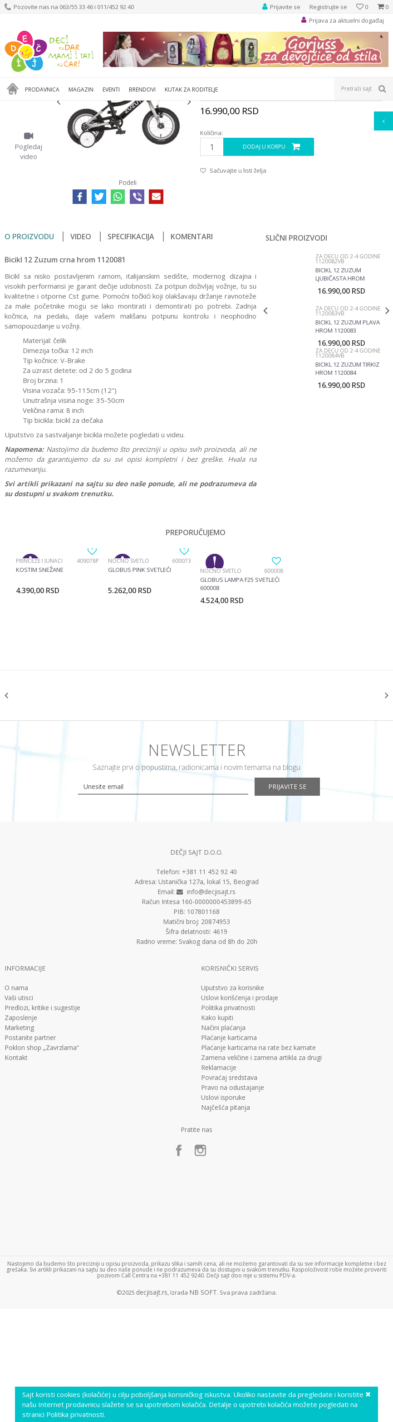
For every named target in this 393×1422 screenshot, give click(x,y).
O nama (16, 1101)
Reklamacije (218, 1181)
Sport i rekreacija (86, 106)
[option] (28, 155)
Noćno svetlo (128, 666)
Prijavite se (296, 899)
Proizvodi (46, 106)
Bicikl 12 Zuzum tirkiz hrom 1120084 (347, 474)
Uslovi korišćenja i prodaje (239, 1111)
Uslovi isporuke (223, 1210)
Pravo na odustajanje (232, 1200)
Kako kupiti (217, 1131)
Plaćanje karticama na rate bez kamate (258, 1161)
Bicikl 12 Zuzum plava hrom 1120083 (347, 432)
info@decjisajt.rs (211, 1005)
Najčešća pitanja (225, 1220)
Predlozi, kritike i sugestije (42, 1121)
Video (80, 342)
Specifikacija (131, 342)
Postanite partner (30, 1151)
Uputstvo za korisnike (232, 1101)
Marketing (19, 1141)
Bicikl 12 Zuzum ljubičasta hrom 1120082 (339, 380)
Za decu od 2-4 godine (243, 106)
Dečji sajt (16, 106)
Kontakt (16, 1171)
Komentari (192, 342)
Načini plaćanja (223, 1141)
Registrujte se (328, 7)
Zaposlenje (21, 1131)
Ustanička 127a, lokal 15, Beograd (208, 995)
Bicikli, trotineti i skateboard (151, 106)
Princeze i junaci (39, 666)
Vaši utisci (19, 1111)
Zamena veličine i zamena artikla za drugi (261, 1171)
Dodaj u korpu (264, 252)
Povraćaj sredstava (229, 1191)
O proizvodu (29, 342)
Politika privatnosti (228, 1121)
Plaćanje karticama (229, 1151)
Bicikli (200, 106)
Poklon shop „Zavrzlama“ (42, 1161)
